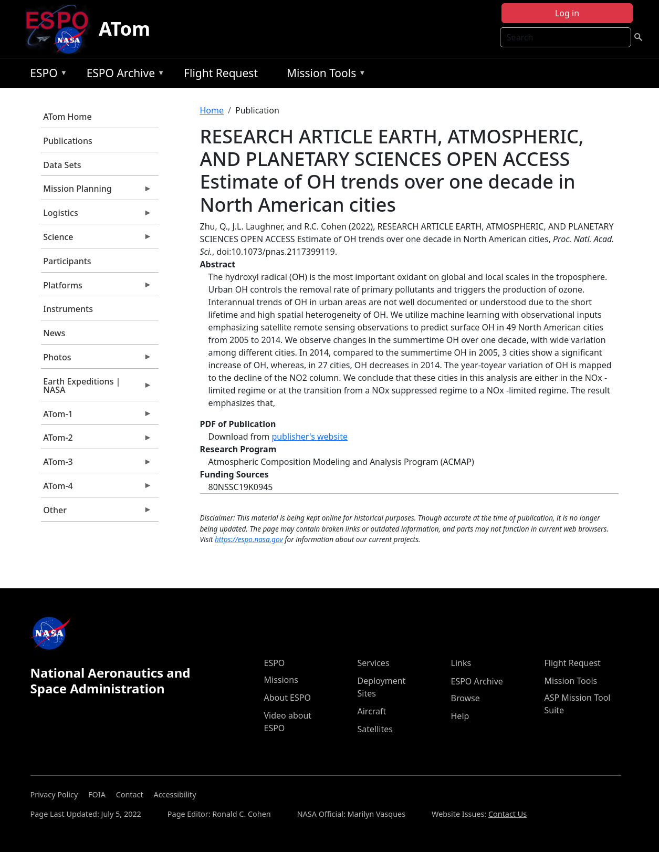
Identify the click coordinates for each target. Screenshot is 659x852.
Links (461, 663)
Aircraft (372, 711)
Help (460, 716)
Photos (96, 359)
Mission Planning (96, 191)
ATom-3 (96, 464)
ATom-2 (96, 440)
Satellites (375, 729)
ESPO (46, 75)
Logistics (96, 215)
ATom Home (67, 116)
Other (96, 512)
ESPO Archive (123, 75)
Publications (67, 141)
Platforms (96, 287)
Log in (567, 13)
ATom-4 (96, 488)
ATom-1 (96, 416)
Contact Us (507, 814)
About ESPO (287, 697)
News (54, 333)
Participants (67, 261)
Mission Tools (323, 75)
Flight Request (221, 73)
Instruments (68, 309)
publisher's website (309, 436)
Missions (281, 679)
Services (374, 663)
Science (96, 239)
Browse (465, 698)
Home (212, 110)
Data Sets (62, 165)
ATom (124, 28)
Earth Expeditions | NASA (96, 388)
